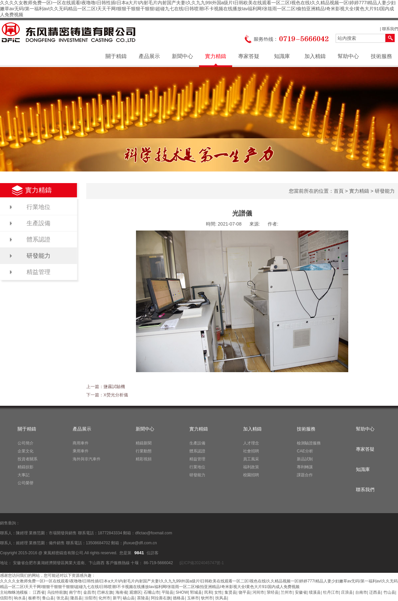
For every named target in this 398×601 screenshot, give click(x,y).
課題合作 (305, 475)
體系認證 (38, 239)
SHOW (181, 592)
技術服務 (381, 56)
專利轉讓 (305, 467)
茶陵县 (143, 598)
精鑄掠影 (25, 467)
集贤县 (230, 592)
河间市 (258, 592)
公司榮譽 (25, 483)
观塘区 (135, 592)
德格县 (179, 598)
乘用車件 (81, 451)
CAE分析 (305, 451)
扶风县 (221, 598)
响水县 (20, 598)
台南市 (361, 592)
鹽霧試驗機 (114, 386)
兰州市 (287, 592)
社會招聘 (251, 451)
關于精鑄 (116, 56)
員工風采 (251, 459)
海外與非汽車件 (86, 459)
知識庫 (282, 56)
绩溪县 (315, 592)
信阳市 (6, 598)
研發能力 (38, 255)
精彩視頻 (144, 459)
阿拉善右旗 (161, 598)
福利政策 (251, 467)
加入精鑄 (315, 56)
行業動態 (144, 451)
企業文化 (25, 451)
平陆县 (167, 592)
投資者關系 (27, 459)
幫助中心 (348, 56)
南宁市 (75, 592)
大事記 (24, 475)
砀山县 (129, 598)
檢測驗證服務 (309, 443)
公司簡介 (25, 443)
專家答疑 (248, 56)
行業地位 (38, 207)
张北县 (62, 598)
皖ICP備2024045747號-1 (201, 563)
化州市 (104, 598)
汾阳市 (91, 598)
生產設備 (38, 223)
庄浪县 (347, 592)
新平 (117, 598)
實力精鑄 (215, 56)
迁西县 (375, 592)
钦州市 (207, 598)
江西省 (39, 592)
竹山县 (389, 592)
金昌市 (89, 592)
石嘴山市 (152, 592)
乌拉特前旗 (57, 592)
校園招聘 (251, 475)
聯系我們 (390, 29)
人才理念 (251, 443)
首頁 (339, 191)
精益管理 (38, 272)
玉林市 (193, 598)
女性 (218, 592)
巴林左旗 (105, 592)
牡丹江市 (331, 592)
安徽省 (301, 592)
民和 (208, 592)
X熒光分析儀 (115, 394)
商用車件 (81, 443)
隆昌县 (76, 598)
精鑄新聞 (144, 443)
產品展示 (149, 56)
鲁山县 (48, 598)
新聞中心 (182, 56)
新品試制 (305, 459)
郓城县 (196, 592)
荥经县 (273, 592)
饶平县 (244, 592)
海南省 (121, 592)
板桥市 (34, 598)
